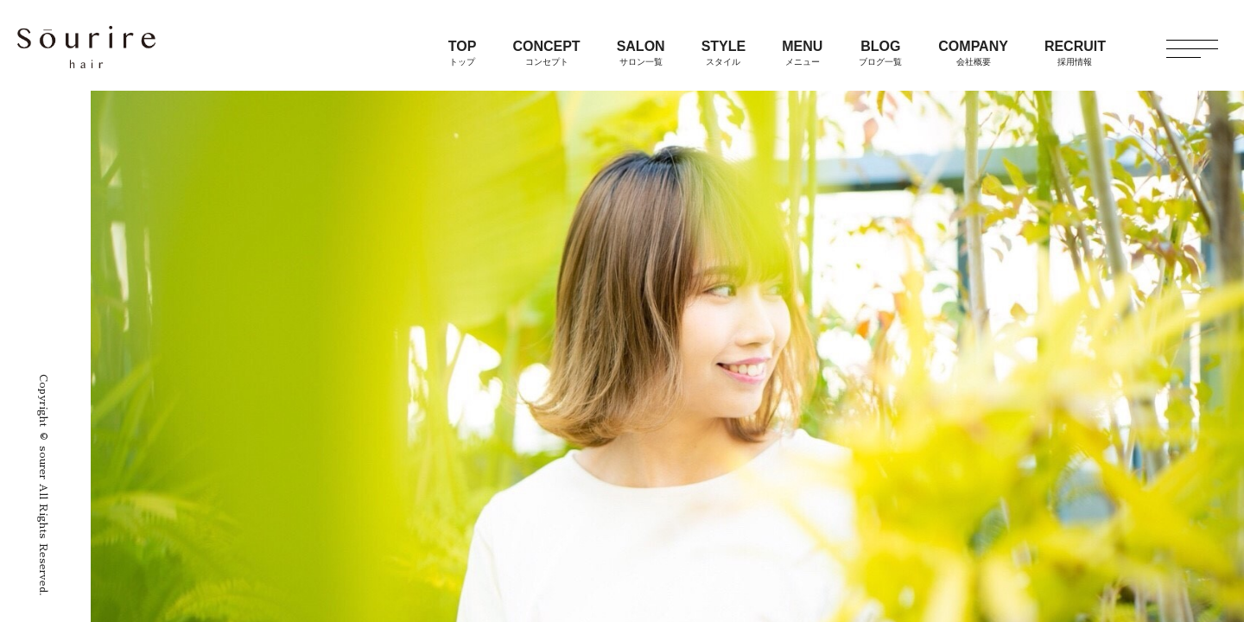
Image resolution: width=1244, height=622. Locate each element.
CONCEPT (546, 53)
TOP (462, 53)
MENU (802, 53)
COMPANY (973, 53)
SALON (641, 53)
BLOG (880, 53)
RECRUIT (1075, 53)
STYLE (723, 53)
